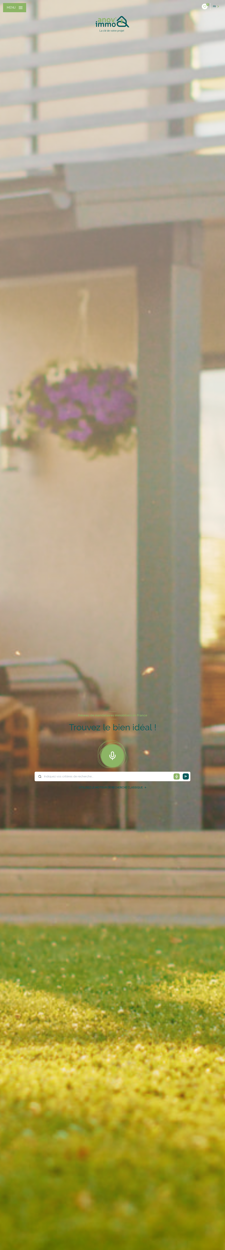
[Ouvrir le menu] (14, 7)
